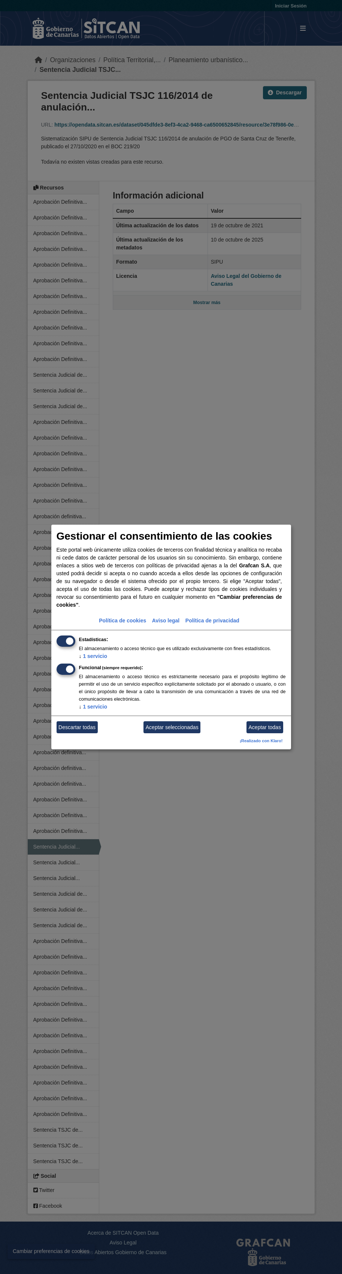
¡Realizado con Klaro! (261, 740)
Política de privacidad (212, 621)
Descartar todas (77, 727)
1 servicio (93, 656)
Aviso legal (165, 621)
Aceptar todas (265, 727)
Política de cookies (122, 621)
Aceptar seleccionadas (172, 727)
